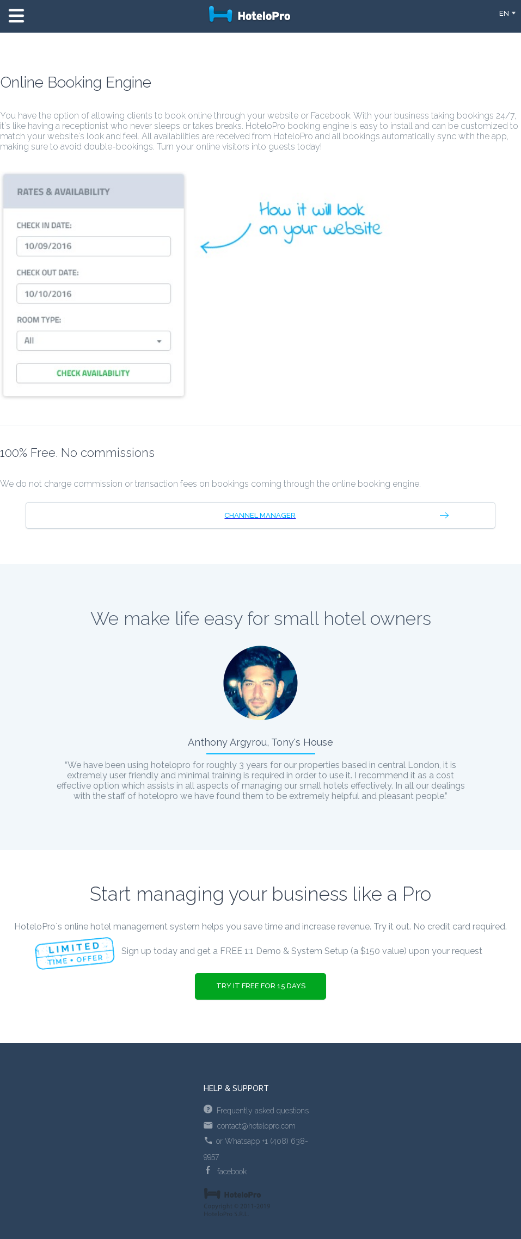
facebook (226, 1171)
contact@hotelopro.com (250, 1126)
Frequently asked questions (256, 1110)
